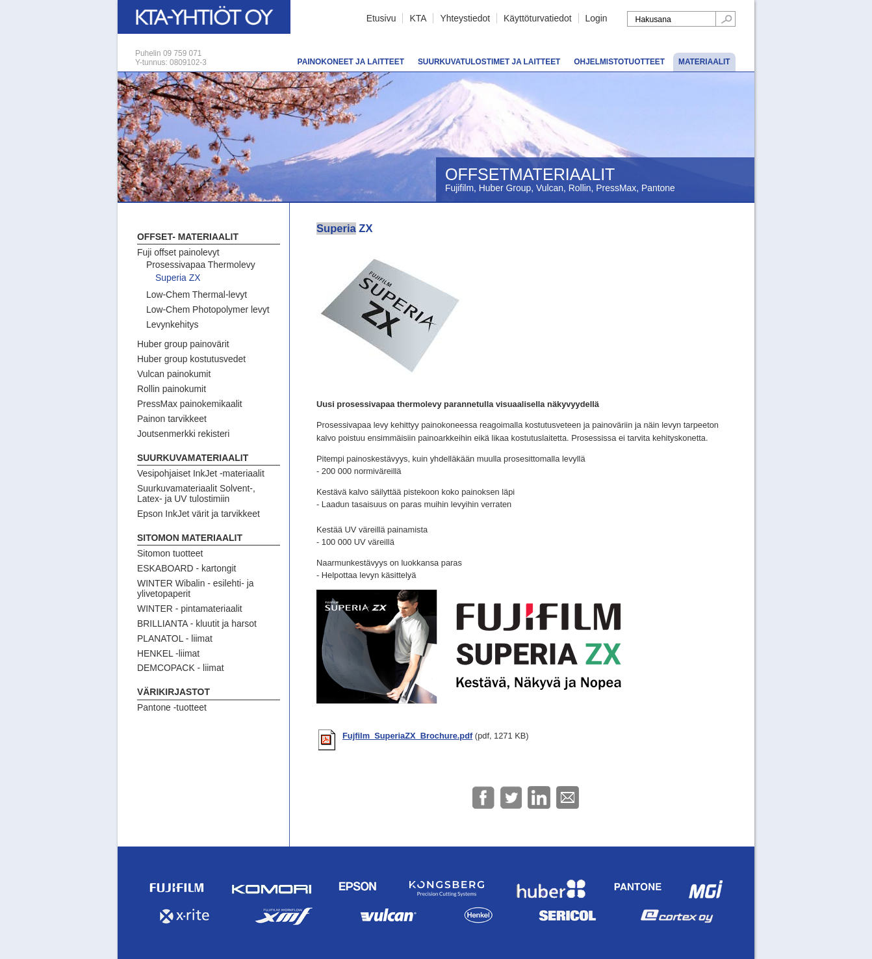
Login (596, 18)
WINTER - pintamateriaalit (189, 608)
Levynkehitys (172, 324)
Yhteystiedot (465, 18)
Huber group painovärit (183, 344)
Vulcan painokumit (174, 374)
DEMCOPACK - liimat (180, 668)
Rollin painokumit (171, 389)
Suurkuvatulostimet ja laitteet (489, 61)
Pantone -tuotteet (172, 707)
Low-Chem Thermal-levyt (196, 294)
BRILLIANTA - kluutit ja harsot (197, 623)
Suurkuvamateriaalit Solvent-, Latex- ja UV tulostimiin (196, 493)
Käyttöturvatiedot (537, 18)
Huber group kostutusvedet (191, 359)
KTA (417, 18)
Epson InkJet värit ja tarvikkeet (198, 513)
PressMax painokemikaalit (189, 404)
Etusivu (381, 18)
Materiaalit (704, 61)
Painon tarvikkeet (172, 419)
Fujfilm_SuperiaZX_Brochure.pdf (407, 736)
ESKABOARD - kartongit (186, 568)
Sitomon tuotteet (170, 553)
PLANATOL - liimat (174, 638)
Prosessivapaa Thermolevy (200, 264)
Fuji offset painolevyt (178, 252)
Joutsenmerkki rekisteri (183, 433)
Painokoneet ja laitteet (351, 61)
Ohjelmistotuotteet (619, 61)
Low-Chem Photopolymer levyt (208, 309)
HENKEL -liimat (168, 653)
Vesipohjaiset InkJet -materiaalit (200, 473)
